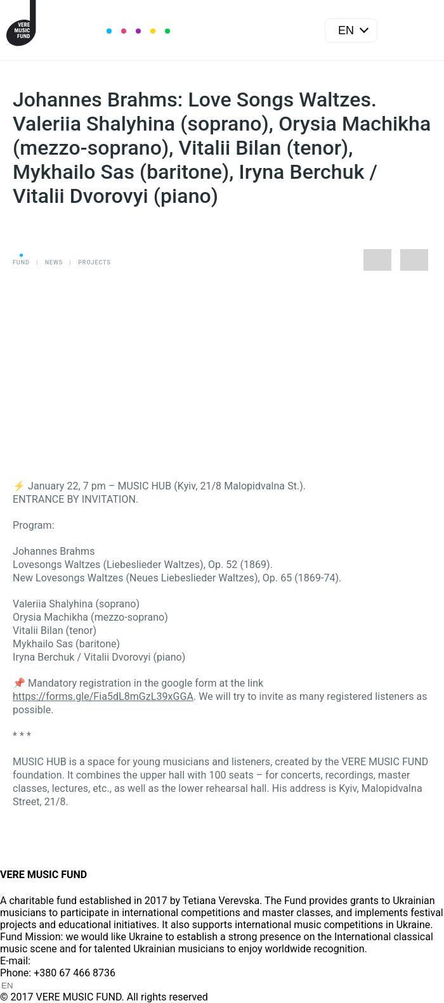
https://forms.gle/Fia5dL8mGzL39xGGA (103, 696)
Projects (94, 262)
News (54, 262)
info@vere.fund (67, 961)
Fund (21, 262)
